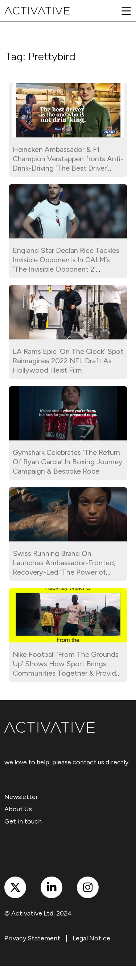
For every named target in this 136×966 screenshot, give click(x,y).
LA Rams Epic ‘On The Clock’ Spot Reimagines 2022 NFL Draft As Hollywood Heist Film (68, 360)
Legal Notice (91, 938)
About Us (18, 809)
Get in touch (23, 821)
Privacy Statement (32, 938)
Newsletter (21, 797)
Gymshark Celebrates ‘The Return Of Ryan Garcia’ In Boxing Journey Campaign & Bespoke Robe (68, 461)
